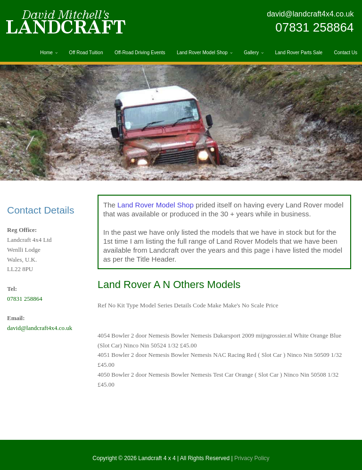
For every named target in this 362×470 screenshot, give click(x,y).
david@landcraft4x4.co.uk (310, 14)
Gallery (251, 52)
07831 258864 (314, 27)
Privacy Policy (252, 458)
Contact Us (345, 52)
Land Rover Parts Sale (298, 52)
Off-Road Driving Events (140, 52)
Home (46, 52)
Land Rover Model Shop (202, 52)
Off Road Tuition (86, 52)
